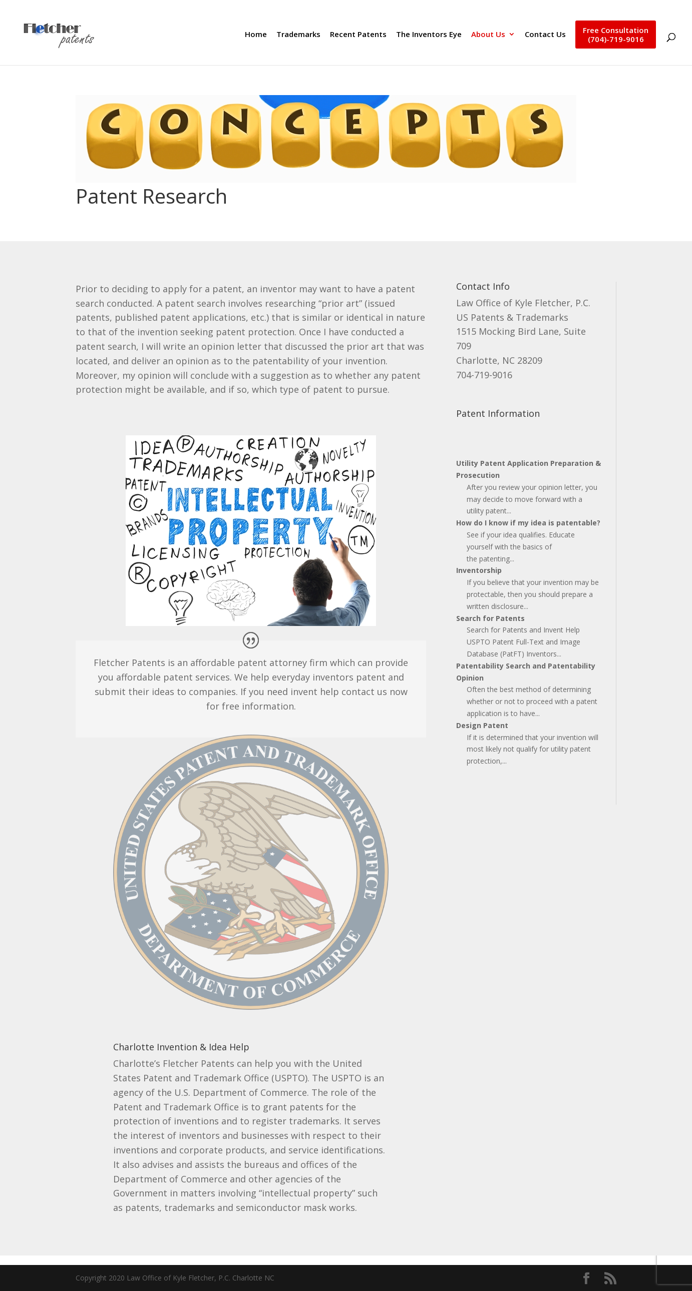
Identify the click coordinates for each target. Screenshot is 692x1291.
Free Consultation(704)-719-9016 (615, 34)
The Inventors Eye (429, 35)
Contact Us (545, 35)
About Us (488, 35)
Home (256, 35)
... (509, 510)
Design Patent (482, 725)
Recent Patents (358, 35)
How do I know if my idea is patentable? (528, 522)
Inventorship (479, 570)
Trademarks (298, 35)
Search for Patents (490, 618)
